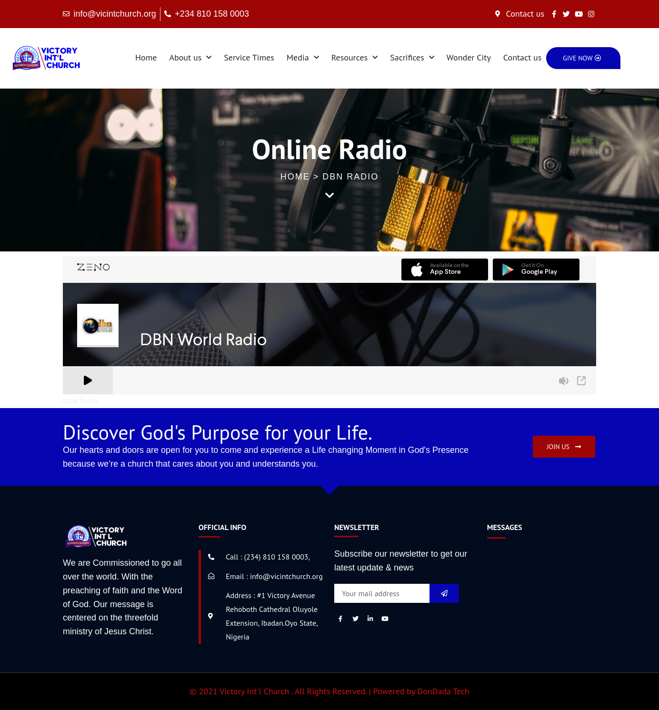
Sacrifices (412, 58)
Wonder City (469, 57)
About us (190, 58)
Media (303, 58)
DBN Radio (80, 401)
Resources (354, 58)
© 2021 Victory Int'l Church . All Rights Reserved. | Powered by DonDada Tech (329, 691)
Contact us (522, 57)
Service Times (249, 57)
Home (146, 57)
